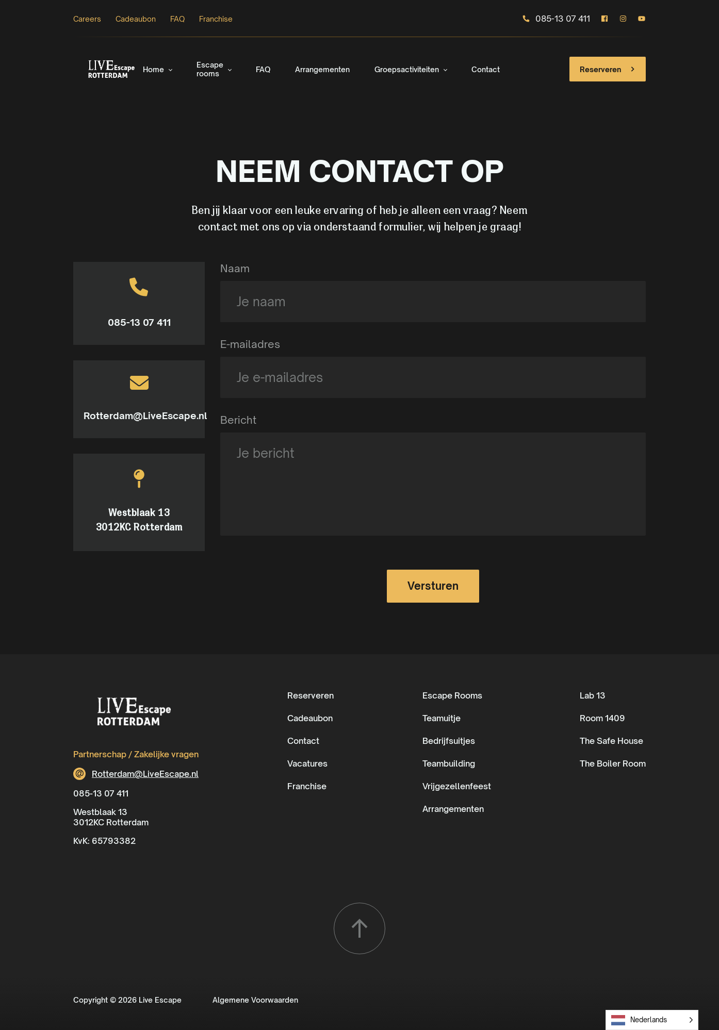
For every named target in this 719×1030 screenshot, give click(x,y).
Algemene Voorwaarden (255, 999)
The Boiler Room (613, 763)
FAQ (177, 18)
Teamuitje (441, 718)
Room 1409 (602, 718)
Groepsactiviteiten (406, 69)
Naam (235, 268)
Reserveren (609, 69)
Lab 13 (593, 695)
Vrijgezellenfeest (456, 786)
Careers (87, 18)
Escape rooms (210, 69)
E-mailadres (250, 344)
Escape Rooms (452, 695)
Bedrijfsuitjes (448, 741)
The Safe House (611, 741)
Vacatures (307, 763)
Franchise (216, 18)
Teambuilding (448, 763)
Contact (485, 69)
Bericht (238, 419)
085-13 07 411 (556, 18)
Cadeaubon (136, 18)
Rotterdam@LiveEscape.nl (139, 415)
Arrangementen (322, 69)
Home (153, 69)
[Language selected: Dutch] (652, 1020)
